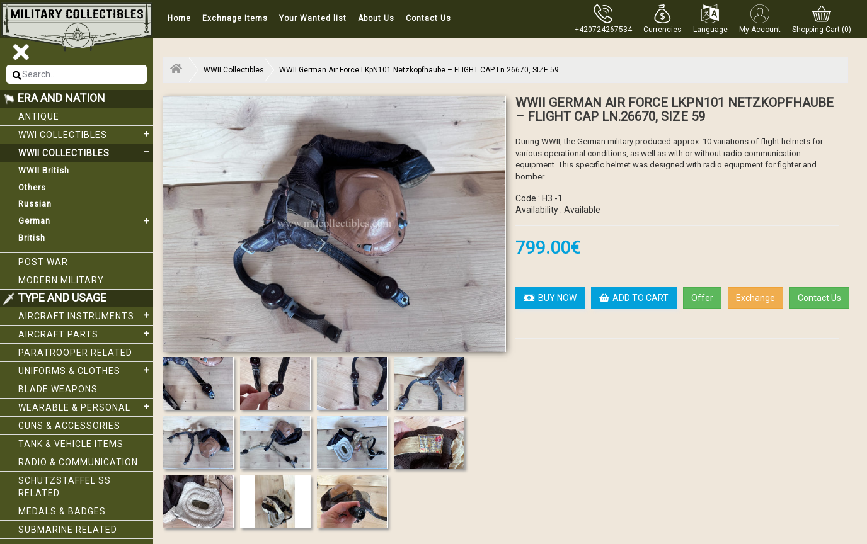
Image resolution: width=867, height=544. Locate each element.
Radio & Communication (78, 462)
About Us (376, 18)
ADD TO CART (634, 298)
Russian (35, 203)
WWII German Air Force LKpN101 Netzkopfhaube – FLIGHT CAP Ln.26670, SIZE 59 (419, 69)
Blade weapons (58, 389)
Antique (38, 116)
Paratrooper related (75, 353)
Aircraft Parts (85, 333)
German (85, 221)
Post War (43, 262)
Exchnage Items (235, 18)
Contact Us (428, 18)
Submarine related (67, 529)
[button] (662, 18)
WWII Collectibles (85, 152)
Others (32, 187)
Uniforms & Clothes (85, 370)
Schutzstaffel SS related (64, 486)
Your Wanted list (313, 18)
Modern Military (61, 280)
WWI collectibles (85, 134)
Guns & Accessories (69, 426)
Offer (702, 298)
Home (179, 18)
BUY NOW (550, 298)
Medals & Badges (62, 511)
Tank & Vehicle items (70, 444)
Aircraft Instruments (85, 315)
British (31, 237)
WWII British (43, 170)
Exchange (755, 298)
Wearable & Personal (85, 406)
